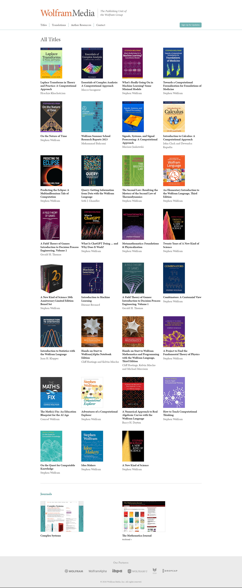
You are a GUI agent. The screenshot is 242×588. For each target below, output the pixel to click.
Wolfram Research (74, 571)
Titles (43, 25)
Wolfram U (137, 571)
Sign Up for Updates (191, 24)
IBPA (117, 571)
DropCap (169, 571)
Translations (59, 25)
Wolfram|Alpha (98, 571)
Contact (100, 25)
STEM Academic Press (154, 571)
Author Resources (81, 25)
